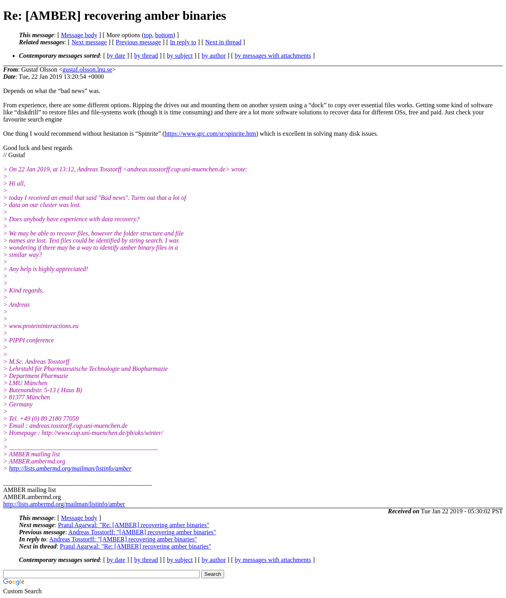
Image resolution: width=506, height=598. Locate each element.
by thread (146, 55)
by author (214, 55)
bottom (164, 35)
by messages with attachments (273, 55)
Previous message (138, 42)
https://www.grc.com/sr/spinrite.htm (210, 133)
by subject (180, 55)
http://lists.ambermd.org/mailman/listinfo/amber (70, 468)
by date (116, 55)
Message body (79, 35)
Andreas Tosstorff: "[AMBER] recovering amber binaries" (142, 532)
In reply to (183, 42)
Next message (89, 42)
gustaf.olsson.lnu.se (87, 69)
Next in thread (223, 42)
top (148, 35)
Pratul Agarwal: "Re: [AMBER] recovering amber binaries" (134, 525)
